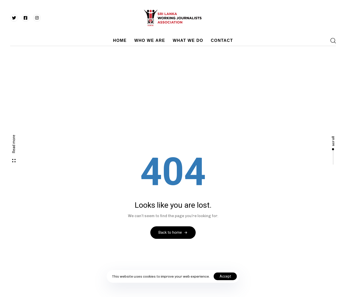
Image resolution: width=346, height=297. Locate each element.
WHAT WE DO (188, 40)
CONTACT (222, 40)
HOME (120, 40)
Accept (225, 276)
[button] (331, 40)
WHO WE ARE (149, 40)
